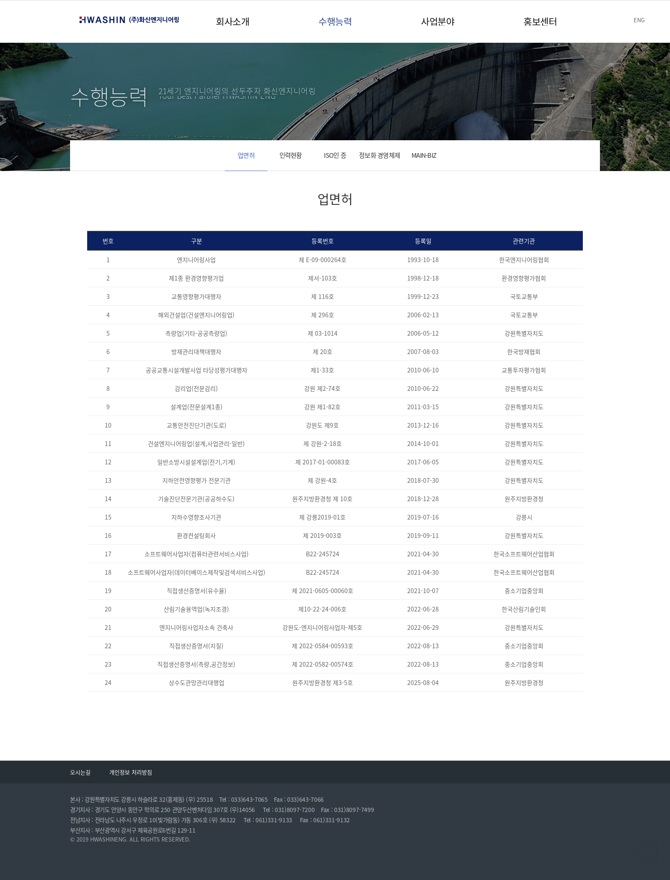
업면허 (246, 155)
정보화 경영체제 (379, 155)
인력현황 (290, 155)
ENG (639, 20)
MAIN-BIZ (423, 155)
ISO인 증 (335, 155)
